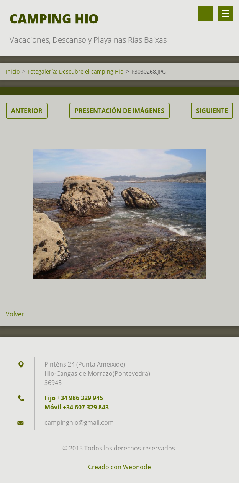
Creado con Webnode (119, 467)
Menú (225, 13)
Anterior (27, 110)
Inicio (13, 71)
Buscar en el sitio (205, 13)
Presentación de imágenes (119, 110)
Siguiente (212, 110)
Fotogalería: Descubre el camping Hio (75, 71)
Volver (15, 314)
